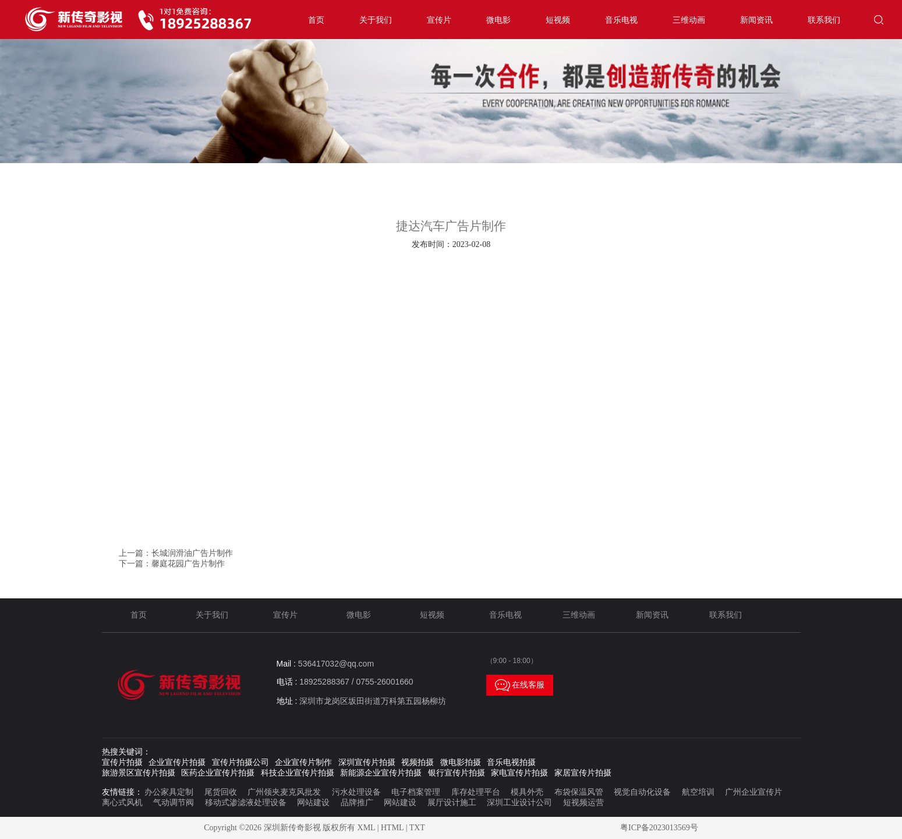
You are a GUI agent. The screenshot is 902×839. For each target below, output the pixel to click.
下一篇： (172, 563)
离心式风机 (122, 802)
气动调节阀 (173, 802)
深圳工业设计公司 (519, 802)
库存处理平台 (475, 792)
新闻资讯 (756, 20)
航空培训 (698, 792)
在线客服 (520, 685)
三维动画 (689, 20)
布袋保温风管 (578, 792)
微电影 (498, 20)
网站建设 (313, 802)
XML (367, 827)
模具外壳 (527, 792)
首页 (316, 20)
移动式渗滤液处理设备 (245, 802)
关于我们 (375, 20)
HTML (392, 827)
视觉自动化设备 (642, 792)
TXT (417, 827)
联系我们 (824, 20)
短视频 (558, 20)
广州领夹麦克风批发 (284, 792)
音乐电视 (621, 20)
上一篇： (176, 553)
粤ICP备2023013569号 (659, 827)
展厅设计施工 (451, 802)
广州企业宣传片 (753, 792)
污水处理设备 (356, 792)
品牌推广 (357, 802)
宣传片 (439, 20)
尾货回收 (220, 792)
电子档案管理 (415, 792)
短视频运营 (583, 802)
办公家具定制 (168, 792)
